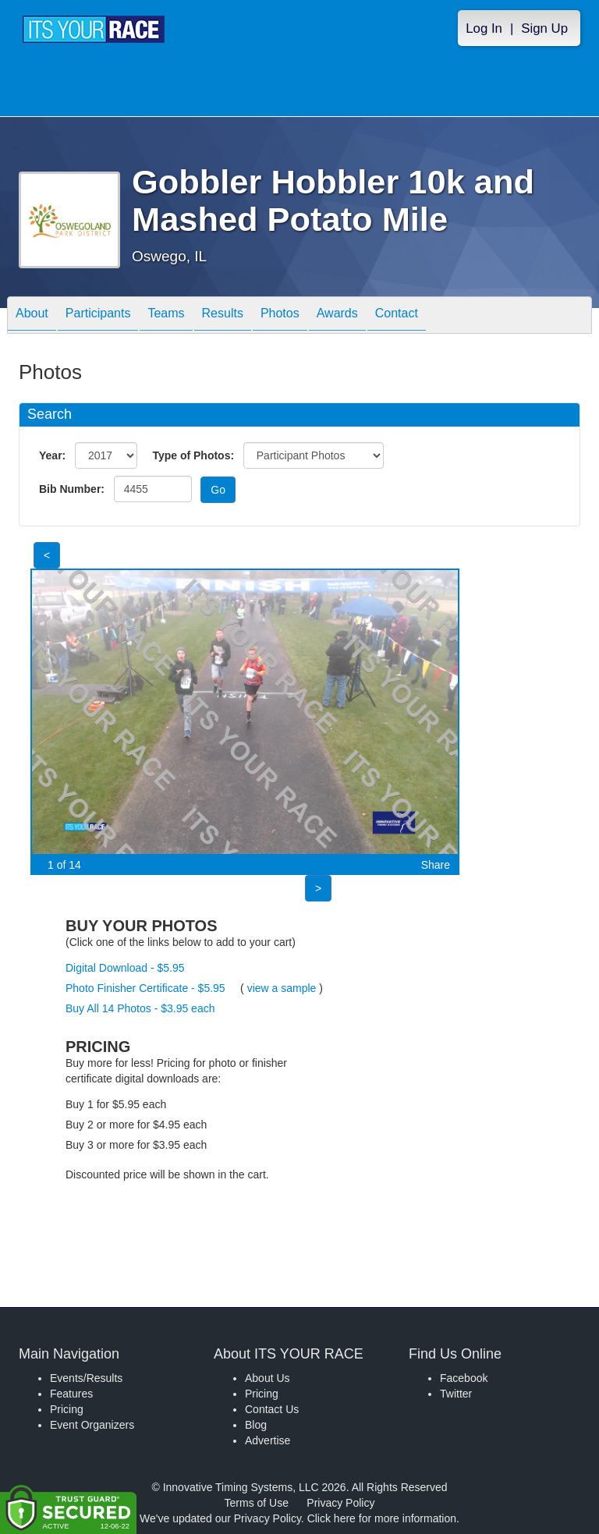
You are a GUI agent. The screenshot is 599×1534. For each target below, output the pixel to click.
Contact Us (272, 1409)
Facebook (463, 1378)
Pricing (66, 1409)
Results (222, 316)
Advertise (267, 1440)
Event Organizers (92, 1425)
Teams (165, 316)
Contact (396, 316)
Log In (484, 28)
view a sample (282, 988)
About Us (267, 1378)
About (32, 316)
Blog (256, 1425)
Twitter (456, 1393)
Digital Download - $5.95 (125, 968)
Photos (280, 316)
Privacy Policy (340, 1503)
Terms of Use (257, 1503)
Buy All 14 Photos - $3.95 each (140, 1008)
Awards (337, 316)
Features (71, 1393)
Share (435, 865)
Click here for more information (381, 1518)
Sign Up (544, 28)
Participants (98, 316)
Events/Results (86, 1378)
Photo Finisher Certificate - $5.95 (145, 988)
